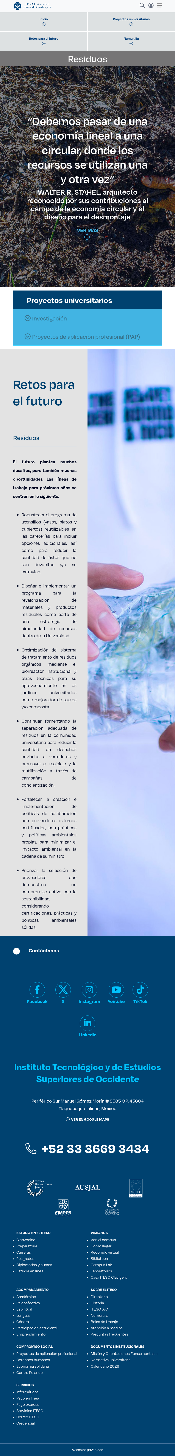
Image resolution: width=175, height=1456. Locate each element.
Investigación (46, 318)
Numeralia (99, 1315)
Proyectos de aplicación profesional (46, 1353)
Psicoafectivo (28, 1303)
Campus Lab (101, 1264)
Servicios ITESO (29, 1410)
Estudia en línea (29, 1271)
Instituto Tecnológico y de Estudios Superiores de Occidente (87, 1072)
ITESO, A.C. (99, 1309)
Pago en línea (27, 1398)
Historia (97, 1303)
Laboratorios (101, 1271)
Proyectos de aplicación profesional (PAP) (82, 336)
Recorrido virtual (105, 1252)
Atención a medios (107, 1328)
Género (22, 1321)
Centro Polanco (29, 1372)
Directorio (99, 1296)
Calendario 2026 (105, 1366)
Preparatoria (26, 1246)
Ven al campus (103, 1239)
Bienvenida (25, 1239)
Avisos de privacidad (87, 1449)
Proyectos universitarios (69, 300)
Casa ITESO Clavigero (109, 1277)
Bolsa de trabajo (104, 1321)
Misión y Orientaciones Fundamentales (124, 1353)
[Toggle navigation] (158, 5)
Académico (26, 1296)
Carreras (23, 1252)
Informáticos (27, 1392)
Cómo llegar (101, 1246)
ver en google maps (87, 1119)
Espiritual (24, 1309)
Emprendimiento (30, 1334)
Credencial (25, 1423)
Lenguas (23, 1315)
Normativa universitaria (110, 1359)
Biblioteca (99, 1258)
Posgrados (25, 1258)
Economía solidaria (32, 1366)
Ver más (87, 233)
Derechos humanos (33, 1359)
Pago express (27, 1404)
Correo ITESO (27, 1417)
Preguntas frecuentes (109, 1334)
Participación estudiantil (37, 1328)
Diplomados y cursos (34, 1264)
